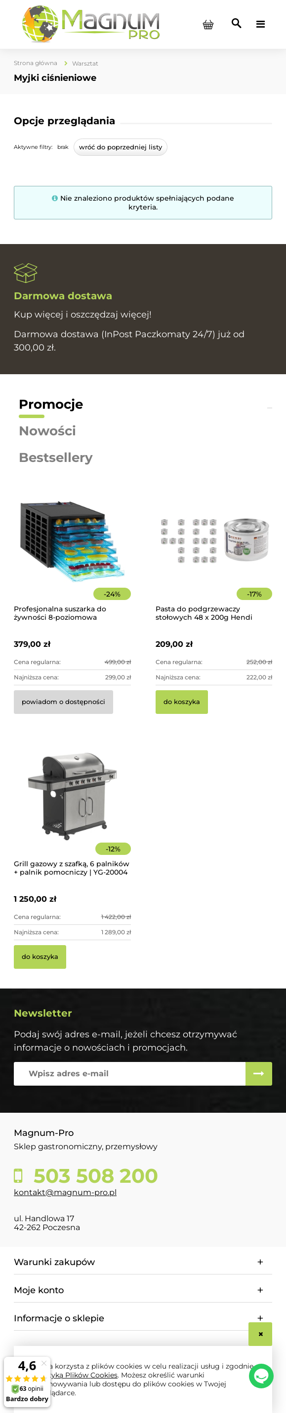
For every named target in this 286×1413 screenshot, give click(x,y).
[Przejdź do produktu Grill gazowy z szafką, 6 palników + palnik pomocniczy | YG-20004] (72, 810)
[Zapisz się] (258, 1074)
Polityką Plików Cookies (76, 1375)
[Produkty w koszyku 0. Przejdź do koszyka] (208, 24)
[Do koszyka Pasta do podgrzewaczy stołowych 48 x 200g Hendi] (182, 702)
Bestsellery (56, 457)
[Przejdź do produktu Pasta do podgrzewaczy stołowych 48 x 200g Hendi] (214, 555)
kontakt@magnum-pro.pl (65, 1192)
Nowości (47, 431)
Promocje (51, 404)
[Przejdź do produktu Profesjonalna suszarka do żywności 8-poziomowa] (72, 555)
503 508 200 (93, 1176)
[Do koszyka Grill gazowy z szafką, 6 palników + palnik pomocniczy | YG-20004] (40, 957)
